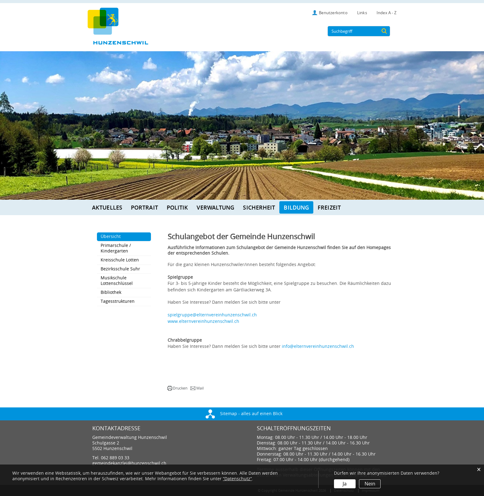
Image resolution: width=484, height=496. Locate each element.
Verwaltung (215, 207)
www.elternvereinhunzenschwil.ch (206, 321)
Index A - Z (386, 12)
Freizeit (329, 207)
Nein (369, 484)
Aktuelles (107, 207)
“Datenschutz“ (237, 478)
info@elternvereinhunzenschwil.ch (318, 346)
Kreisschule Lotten (120, 260)
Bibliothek (111, 292)
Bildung (296, 207)
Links (362, 12)
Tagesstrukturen (118, 301)
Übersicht (124, 236)
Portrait (144, 207)
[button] (177, 388)
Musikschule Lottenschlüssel (117, 280)
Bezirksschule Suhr (120, 269)
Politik (177, 207)
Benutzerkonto (333, 12)
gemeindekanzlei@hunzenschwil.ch (129, 463)
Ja (345, 484)
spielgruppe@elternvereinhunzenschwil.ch (212, 315)
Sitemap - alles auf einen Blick (244, 413)
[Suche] (384, 31)
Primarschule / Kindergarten (116, 248)
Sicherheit (259, 207)
